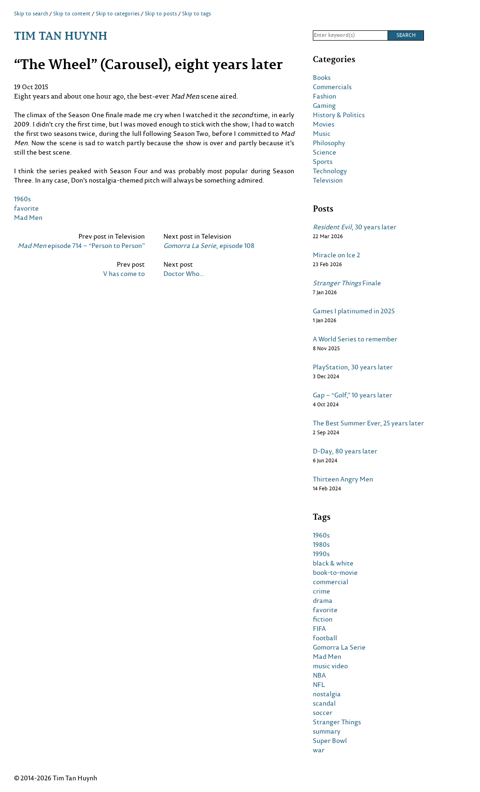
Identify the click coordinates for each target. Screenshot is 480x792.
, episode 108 (208, 245)
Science (324, 152)
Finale (347, 283)
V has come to (124, 273)
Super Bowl (330, 740)
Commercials (332, 87)
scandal (324, 703)
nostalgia (327, 694)
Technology (330, 171)
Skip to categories (118, 13)
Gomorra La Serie (339, 647)
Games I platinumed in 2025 (354, 311)
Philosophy (329, 143)
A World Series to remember (355, 339)
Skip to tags (196, 13)
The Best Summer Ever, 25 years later (368, 423)
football (325, 638)
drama (322, 600)
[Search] (350, 35)
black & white (333, 563)
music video (330, 666)
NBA (319, 675)
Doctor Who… (184, 273)
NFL (319, 684)
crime (321, 591)
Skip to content (72, 13)
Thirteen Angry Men (343, 479)
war (319, 750)
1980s (321, 544)
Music (322, 133)
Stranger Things (337, 722)
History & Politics (339, 115)
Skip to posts (161, 13)
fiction (322, 619)
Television (328, 180)
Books (322, 77)
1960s (22, 199)
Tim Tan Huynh (60, 35)
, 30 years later (354, 227)
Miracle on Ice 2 (336, 255)
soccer (322, 712)
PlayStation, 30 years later (353, 367)
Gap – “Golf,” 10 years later (352, 395)
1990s (321, 554)
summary (326, 731)
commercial (330, 582)
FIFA (319, 628)
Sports (322, 161)
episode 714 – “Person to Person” (81, 245)
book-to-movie (335, 572)
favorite (26, 208)
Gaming (324, 105)
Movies (323, 124)
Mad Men (28, 217)
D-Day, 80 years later (345, 451)
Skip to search (31, 13)
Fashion (324, 96)
